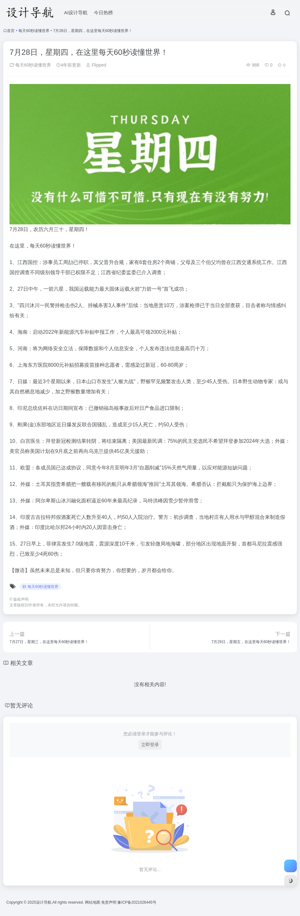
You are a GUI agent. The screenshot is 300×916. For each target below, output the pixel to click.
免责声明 (109, 902)
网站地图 (93, 902)
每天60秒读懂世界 (33, 31)
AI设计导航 (76, 12)
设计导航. (44, 902)
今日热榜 (103, 12)
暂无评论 (21, 705)
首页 (11, 31)
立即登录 (150, 744)
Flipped (96, 65)
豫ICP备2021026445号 (136, 902)
